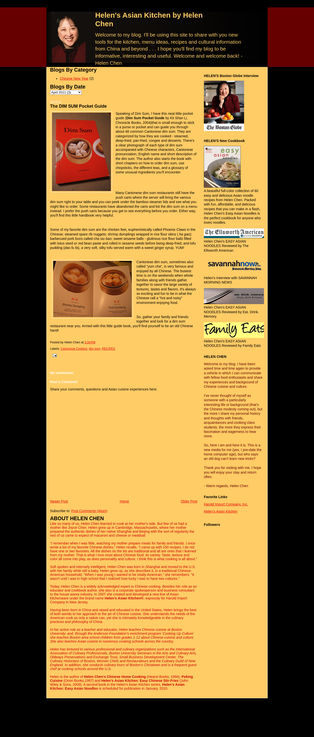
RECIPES (108, 348)
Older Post (189, 501)
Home (124, 501)
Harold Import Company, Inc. (226, 504)
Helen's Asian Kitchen (220, 511)
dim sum (94, 348)
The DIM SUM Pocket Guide (78, 106)
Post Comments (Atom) (89, 511)
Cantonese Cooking (74, 348)
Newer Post (59, 501)
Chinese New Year (74, 78)
